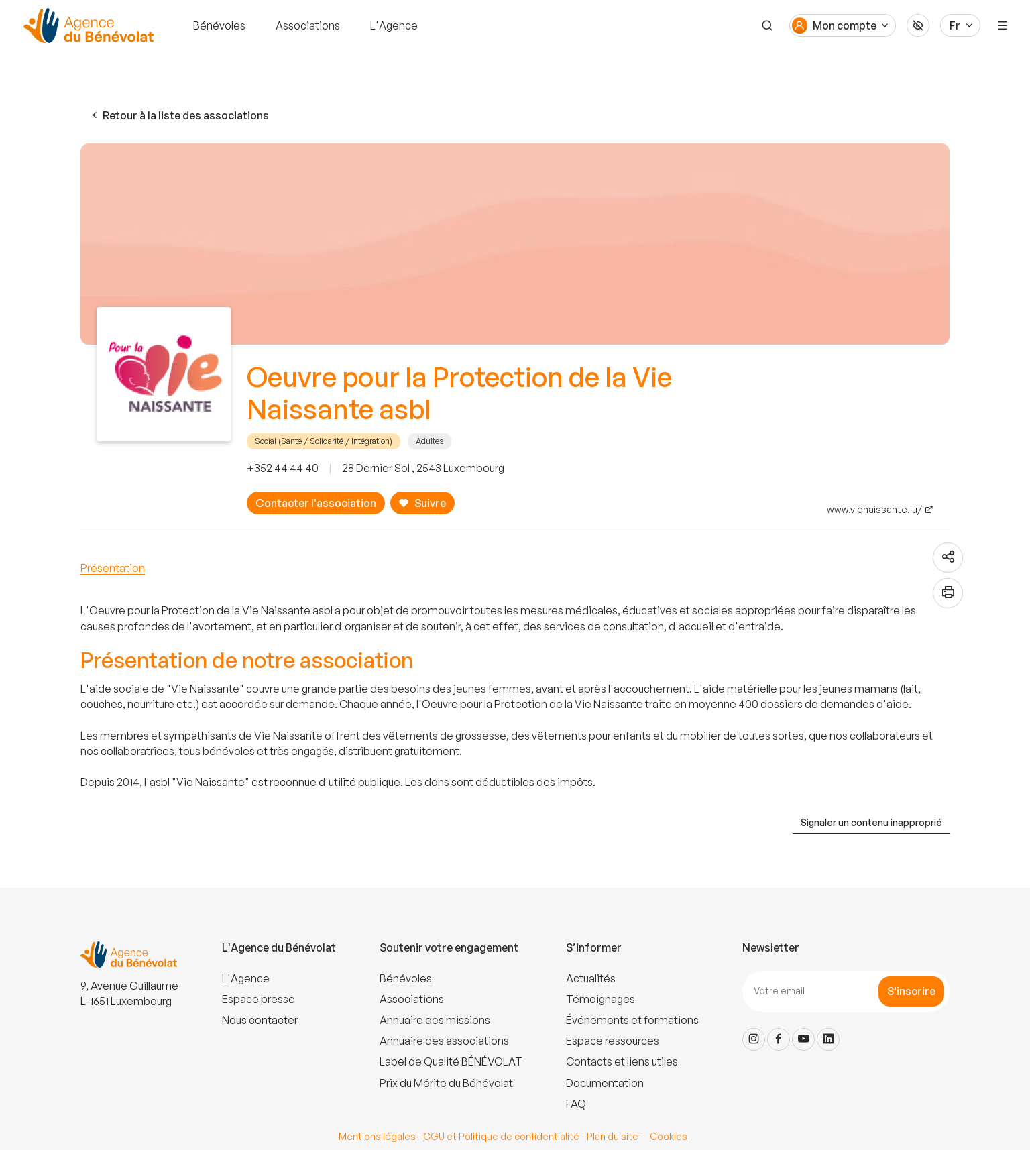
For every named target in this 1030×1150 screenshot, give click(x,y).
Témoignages (600, 999)
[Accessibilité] (918, 25)
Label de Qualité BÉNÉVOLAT (451, 1061)
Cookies (668, 1136)
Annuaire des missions (435, 1020)
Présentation (112, 568)
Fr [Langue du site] (955, 25)
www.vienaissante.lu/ (874, 509)
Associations (308, 25)
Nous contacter (260, 1020)
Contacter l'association (315, 503)
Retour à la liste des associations (179, 115)
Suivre (422, 503)
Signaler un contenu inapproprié (871, 822)
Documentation (605, 1083)
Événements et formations (632, 1020)
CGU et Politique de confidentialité (501, 1136)
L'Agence (394, 25)
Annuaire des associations (444, 1040)
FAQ (576, 1103)
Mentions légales (377, 1136)
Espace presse (258, 999)
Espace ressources (612, 1040)
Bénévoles (219, 25)
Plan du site (612, 1136)
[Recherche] (767, 25)
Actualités (591, 978)
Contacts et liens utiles (622, 1061)
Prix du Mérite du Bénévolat (446, 1083)
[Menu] (1002, 25)
